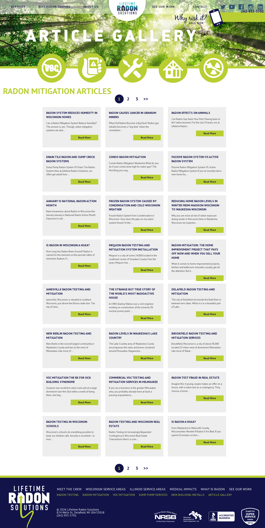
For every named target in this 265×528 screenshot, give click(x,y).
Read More (84, 137)
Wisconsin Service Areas (106, 489)
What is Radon (213, 489)
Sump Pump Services (153, 495)
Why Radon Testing (54, 6)
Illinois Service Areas (147, 489)
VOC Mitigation (124, 495)
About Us (91, 6)
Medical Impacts (183, 489)
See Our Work (163, 6)
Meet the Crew (69, 489)
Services (18, 6)
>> (145, 99)
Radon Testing (68, 495)
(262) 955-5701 (67, 515)
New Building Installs (187, 495)
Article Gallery (220, 495)
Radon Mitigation (95, 495)
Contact (200, 6)
